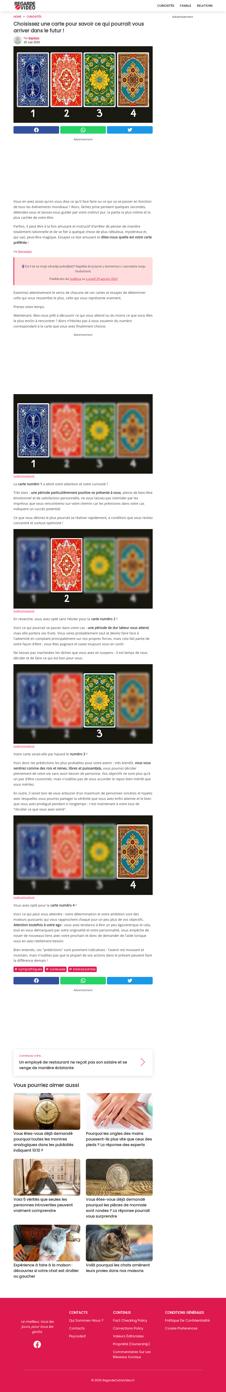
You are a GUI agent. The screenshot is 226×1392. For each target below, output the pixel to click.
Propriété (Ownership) (131, 1344)
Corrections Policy (128, 1328)
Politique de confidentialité (187, 1320)
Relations (205, 6)
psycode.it (77, 1336)
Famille (185, 6)
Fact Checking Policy (130, 1320)
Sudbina (75, 279)
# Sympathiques (28, 969)
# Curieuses (56, 969)
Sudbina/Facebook (23, 476)
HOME (17, 16)
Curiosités (165, 6)
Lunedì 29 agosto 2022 (102, 279)
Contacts (77, 1328)
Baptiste (34, 38)
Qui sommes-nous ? (86, 1320)
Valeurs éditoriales (128, 1336)
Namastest (25, 251)
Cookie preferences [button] (181, 1328)
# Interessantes (82, 969)
